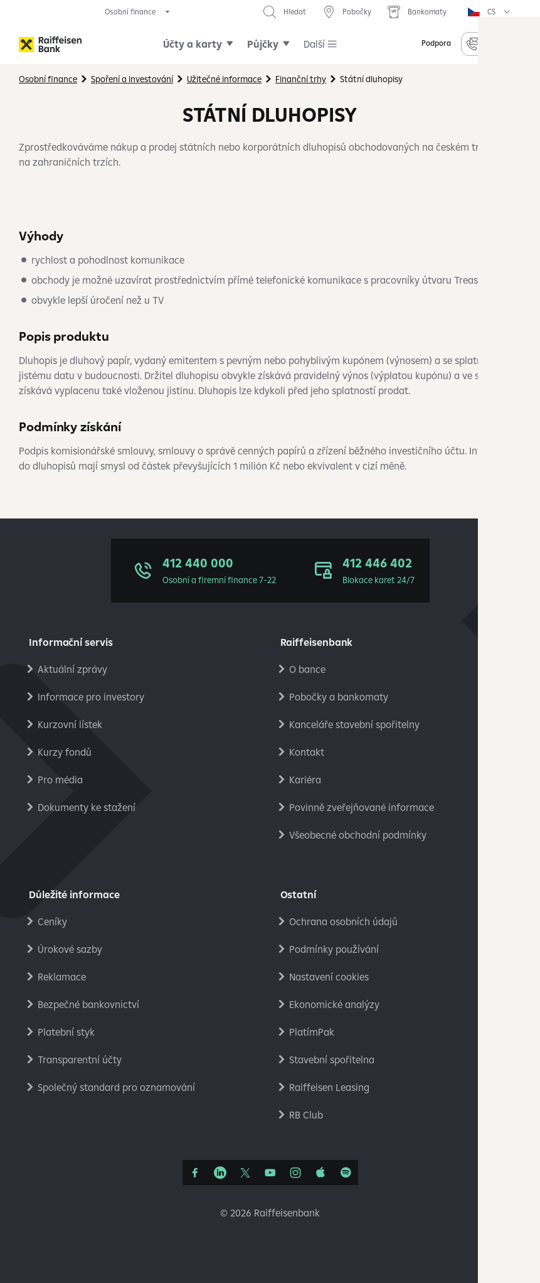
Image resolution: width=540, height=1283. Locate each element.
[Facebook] (195, 1172)
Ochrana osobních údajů (343, 921)
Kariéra (305, 779)
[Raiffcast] (345, 1172)
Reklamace (62, 976)
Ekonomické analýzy (334, 1004)
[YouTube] (270, 1172)
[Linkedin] (220, 1172)
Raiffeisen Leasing (329, 1087)
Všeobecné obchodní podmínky (357, 835)
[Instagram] (295, 1172)
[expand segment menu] (138, 12)
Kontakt (306, 752)
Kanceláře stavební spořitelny (354, 724)
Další (314, 44)
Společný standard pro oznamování (116, 1087)
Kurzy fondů (65, 752)
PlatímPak (311, 1032)
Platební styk (66, 1032)
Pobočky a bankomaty (338, 696)
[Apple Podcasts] (320, 1172)
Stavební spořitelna (331, 1059)
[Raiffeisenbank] (50, 44)
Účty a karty (192, 44)
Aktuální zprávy (72, 669)
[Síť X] (245, 1172)
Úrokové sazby (70, 949)
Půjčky (262, 44)
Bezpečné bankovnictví (88, 1004)
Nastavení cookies (329, 976)
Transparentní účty (80, 1059)
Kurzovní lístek (70, 724)
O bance (307, 669)
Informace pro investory (91, 696)
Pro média (60, 779)
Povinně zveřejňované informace (361, 807)
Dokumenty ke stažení (86, 807)
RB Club (306, 1115)
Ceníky (52, 921)
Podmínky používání (334, 949)
